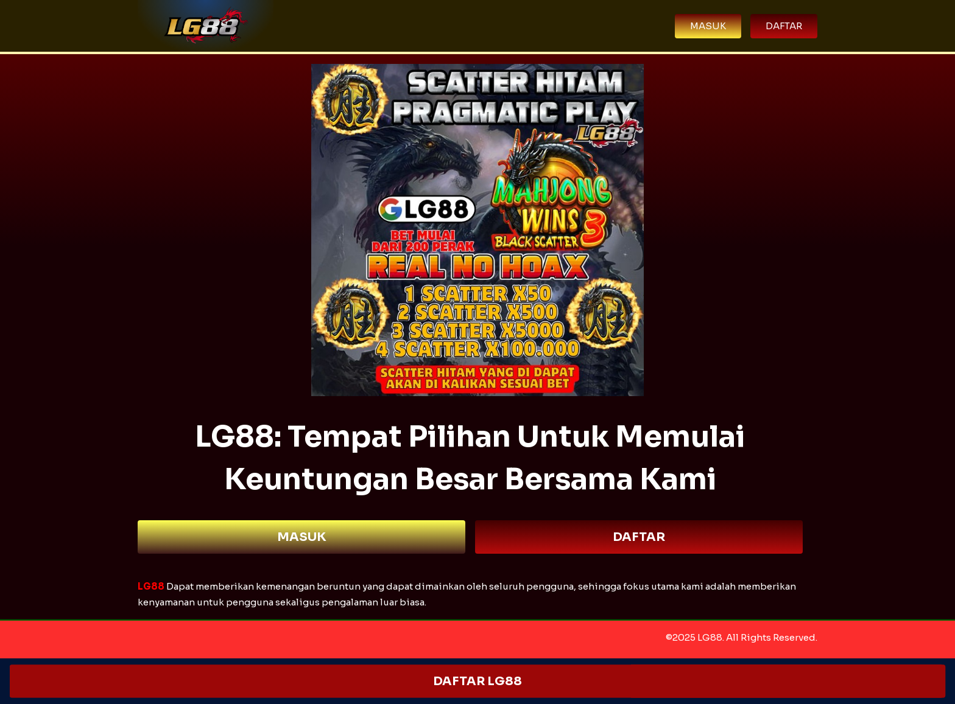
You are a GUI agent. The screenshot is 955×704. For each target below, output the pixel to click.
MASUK (301, 537)
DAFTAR (639, 537)
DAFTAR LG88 (477, 681)
